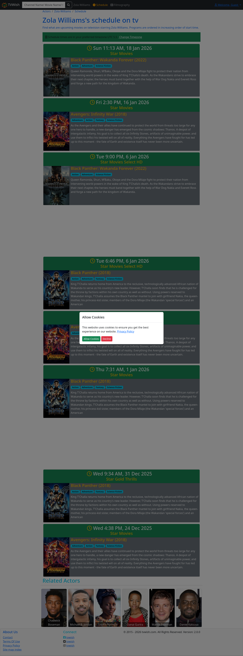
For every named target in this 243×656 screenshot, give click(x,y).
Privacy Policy (125, 331)
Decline (107, 338)
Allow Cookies (91, 338)
